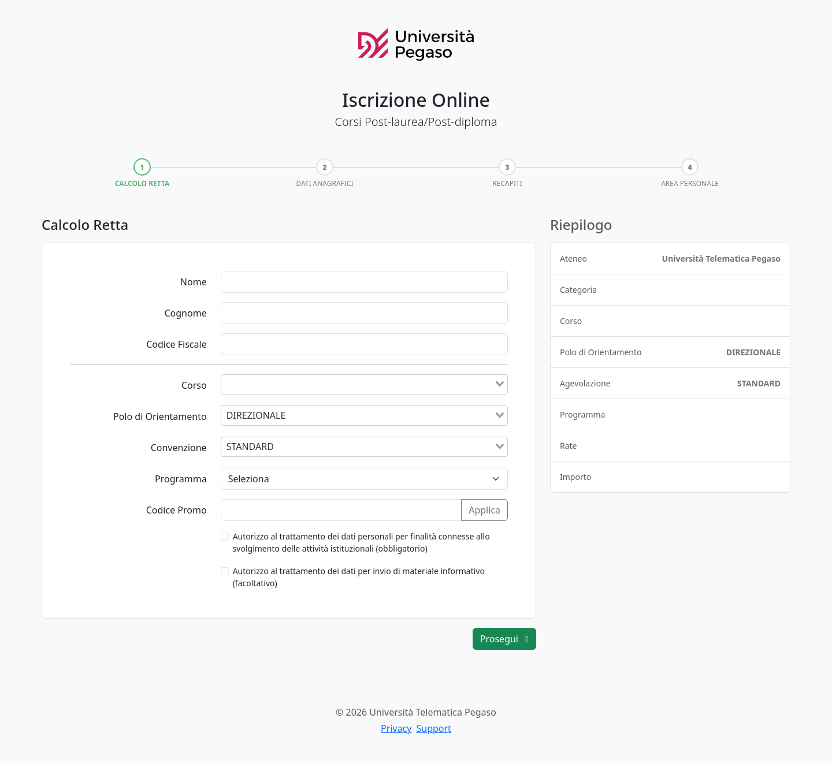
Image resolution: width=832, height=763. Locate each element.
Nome (193, 282)
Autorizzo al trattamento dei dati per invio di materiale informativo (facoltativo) (359, 577)
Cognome (185, 313)
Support (433, 728)
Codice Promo (176, 510)
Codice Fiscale (176, 344)
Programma (181, 478)
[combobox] (364, 384)
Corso (194, 385)
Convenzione (179, 447)
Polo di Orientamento (160, 416)
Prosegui (504, 638)
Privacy (396, 728)
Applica (484, 510)
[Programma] (364, 479)
